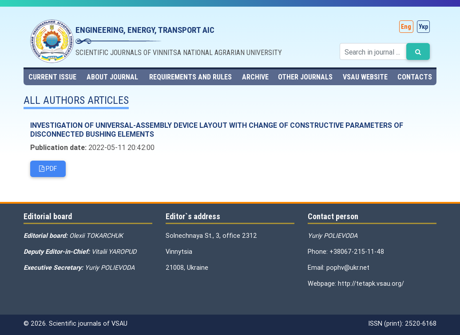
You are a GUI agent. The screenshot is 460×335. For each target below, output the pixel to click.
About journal (112, 77)
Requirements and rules (190, 77)
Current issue (52, 77)
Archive (255, 77)
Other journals (305, 77)
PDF (48, 169)
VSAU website (365, 77)
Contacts (414, 77)
